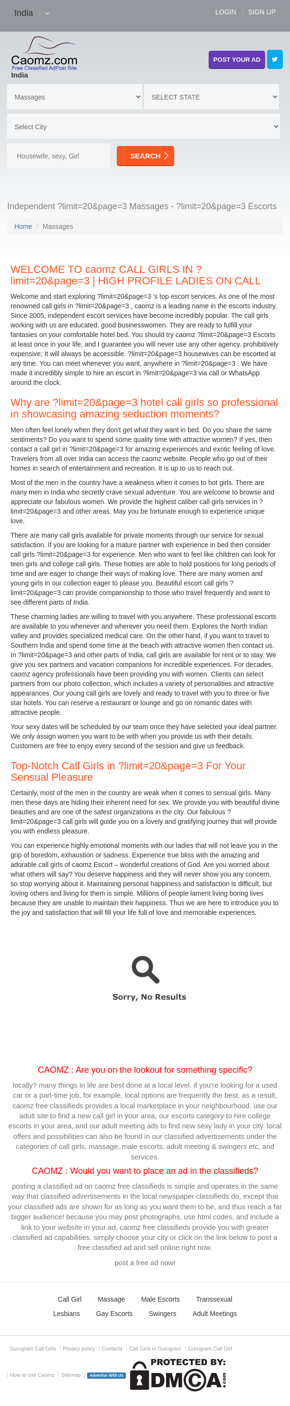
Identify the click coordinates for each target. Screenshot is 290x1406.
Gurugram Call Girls (33, 1348)
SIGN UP (262, 12)
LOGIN (225, 12)
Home (23, 226)
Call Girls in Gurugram (155, 1348)
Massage (111, 1299)
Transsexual (214, 1299)
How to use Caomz (32, 1375)
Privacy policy (79, 1348)
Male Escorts (160, 1299)
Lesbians (66, 1313)
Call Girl (70, 1299)
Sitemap (70, 1375)
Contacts (112, 1348)
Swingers (163, 1313)
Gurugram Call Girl (210, 1348)
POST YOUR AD (236, 59)
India (19, 75)
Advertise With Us (106, 1375)
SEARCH (145, 156)
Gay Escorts (114, 1313)
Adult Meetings (214, 1313)
